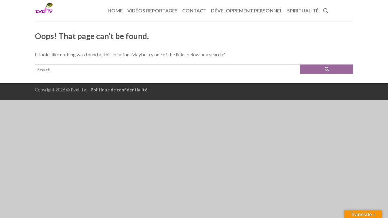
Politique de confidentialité (119, 89)
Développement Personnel (247, 10)
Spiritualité (303, 10)
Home (115, 10)
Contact (194, 10)
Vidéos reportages (152, 10)
